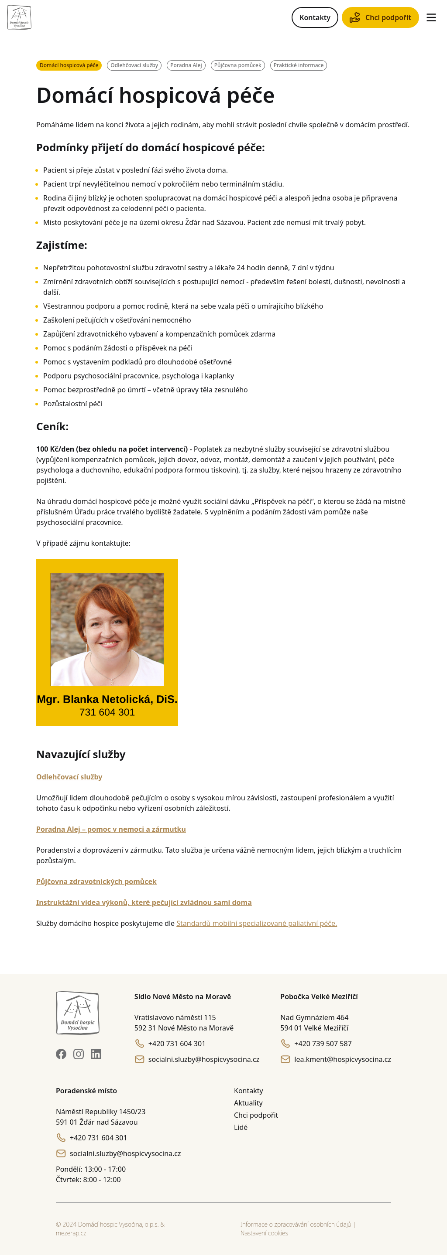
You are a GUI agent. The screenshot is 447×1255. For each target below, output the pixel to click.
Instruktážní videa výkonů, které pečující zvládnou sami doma (144, 902)
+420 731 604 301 (170, 1043)
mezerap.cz (71, 1233)
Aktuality (248, 1103)
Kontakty (314, 17)
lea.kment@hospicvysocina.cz (335, 1059)
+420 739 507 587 (315, 1043)
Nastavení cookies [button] (264, 1233)
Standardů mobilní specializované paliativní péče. (256, 923)
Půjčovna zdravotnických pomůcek (96, 881)
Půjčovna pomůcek (237, 65)
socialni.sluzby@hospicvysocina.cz (197, 1059)
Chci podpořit (380, 17)
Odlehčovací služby (134, 65)
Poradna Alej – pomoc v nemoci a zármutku (111, 829)
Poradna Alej (186, 65)
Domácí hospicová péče (69, 65)
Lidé (241, 1127)
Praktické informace (299, 65)
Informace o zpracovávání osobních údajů (296, 1224)
